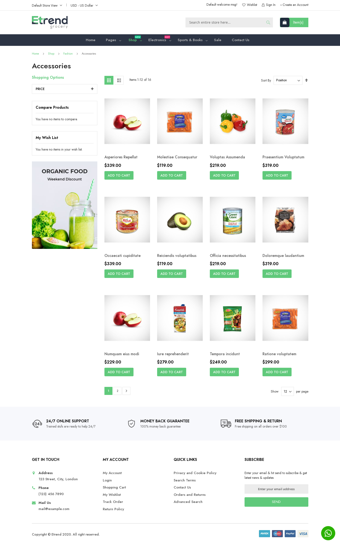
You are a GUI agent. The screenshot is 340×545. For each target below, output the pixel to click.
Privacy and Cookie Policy (195, 473)
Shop (51, 55)
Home (36, 55)
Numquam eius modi (121, 355)
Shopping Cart (114, 487)
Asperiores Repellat (121, 158)
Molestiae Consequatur (177, 158)
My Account (112, 473)
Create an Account (295, 5)
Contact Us (182, 487)
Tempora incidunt (225, 355)
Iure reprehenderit (173, 355)
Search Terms (185, 480)
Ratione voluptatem (279, 355)
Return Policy (113, 509)
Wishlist (251, 5)
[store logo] (50, 22)
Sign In (270, 5)
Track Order (113, 501)
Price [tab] (40, 90)
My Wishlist (112, 494)
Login (107, 480)
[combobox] (229, 22)
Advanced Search (188, 501)
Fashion (68, 55)
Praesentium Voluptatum (283, 158)
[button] (47, 5)
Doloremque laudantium (283, 257)
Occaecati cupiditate (122, 257)
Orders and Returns (190, 494)
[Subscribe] (276, 502)
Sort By (266, 81)
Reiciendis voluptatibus (176, 257)
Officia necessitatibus (228, 257)
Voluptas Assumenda (227, 158)
